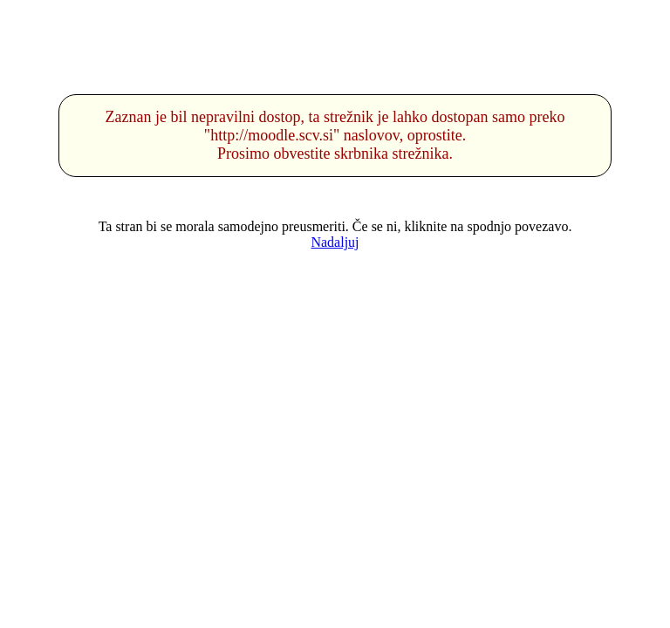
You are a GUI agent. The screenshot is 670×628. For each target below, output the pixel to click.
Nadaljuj (335, 242)
